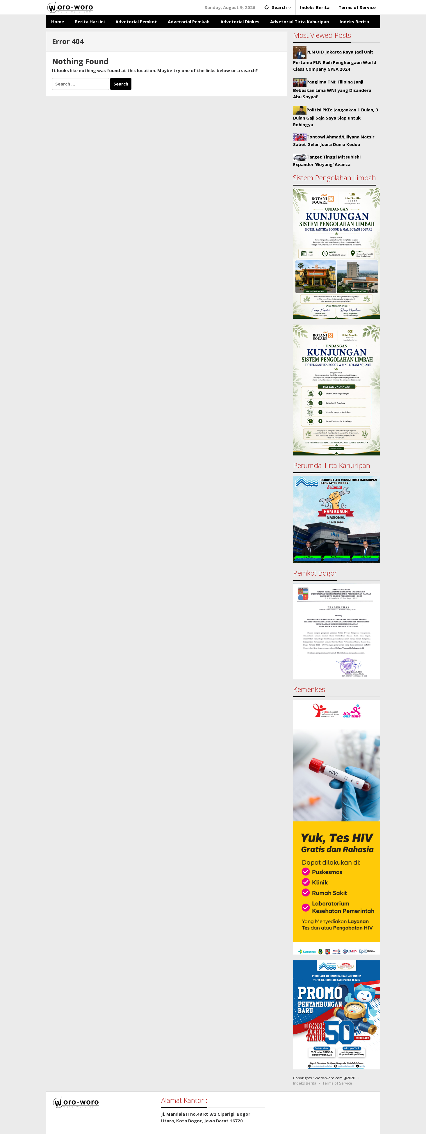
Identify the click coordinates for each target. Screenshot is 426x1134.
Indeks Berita (304, 1083)
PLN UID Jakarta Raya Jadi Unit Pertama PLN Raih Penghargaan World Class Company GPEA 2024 (334, 60)
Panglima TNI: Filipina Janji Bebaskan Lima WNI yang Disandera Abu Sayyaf (332, 89)
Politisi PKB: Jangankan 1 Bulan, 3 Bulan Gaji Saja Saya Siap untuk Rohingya (335, 117)
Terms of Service (337, 1083)
